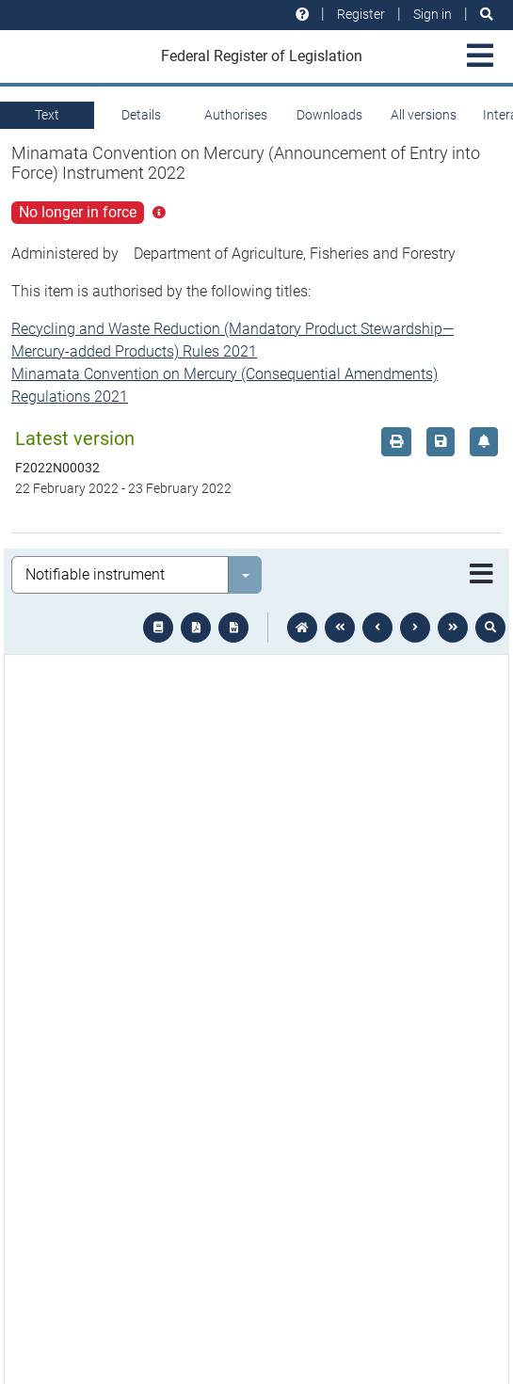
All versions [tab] (424, 114)
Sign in (432, 14)
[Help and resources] (302, 14)
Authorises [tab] (235, 114)
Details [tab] (141, 114)
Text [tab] (47, 114)
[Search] (487, 14)
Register (361, 14)
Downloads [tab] (329, 114)
